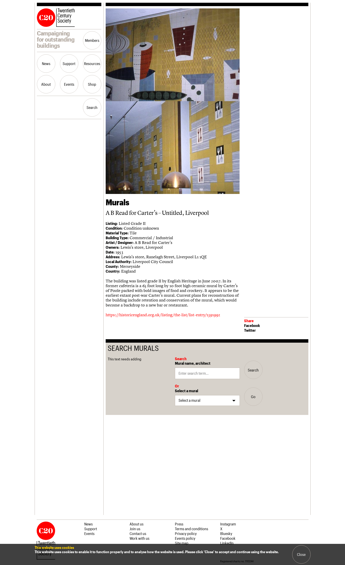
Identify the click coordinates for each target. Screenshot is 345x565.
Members (92, 40)
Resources (92, 63)
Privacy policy (186, 533)
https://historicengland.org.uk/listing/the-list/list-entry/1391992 (163, 314)
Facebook (252, 325)
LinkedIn (227, 543)
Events (69, 84)
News (46, 63)
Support (69, 63)
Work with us (139, 538)
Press (179, 524)
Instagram (228, 524)
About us (136, 524)
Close (301, 554)
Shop (92, 84)
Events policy (185, 538)
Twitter (250, 330)
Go (253, 396)
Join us (135, 528)
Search (92, 107)
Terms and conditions (191, 528)
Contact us (138, 533)
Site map (181, 543)
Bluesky (226, 533)
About (46, 84)
